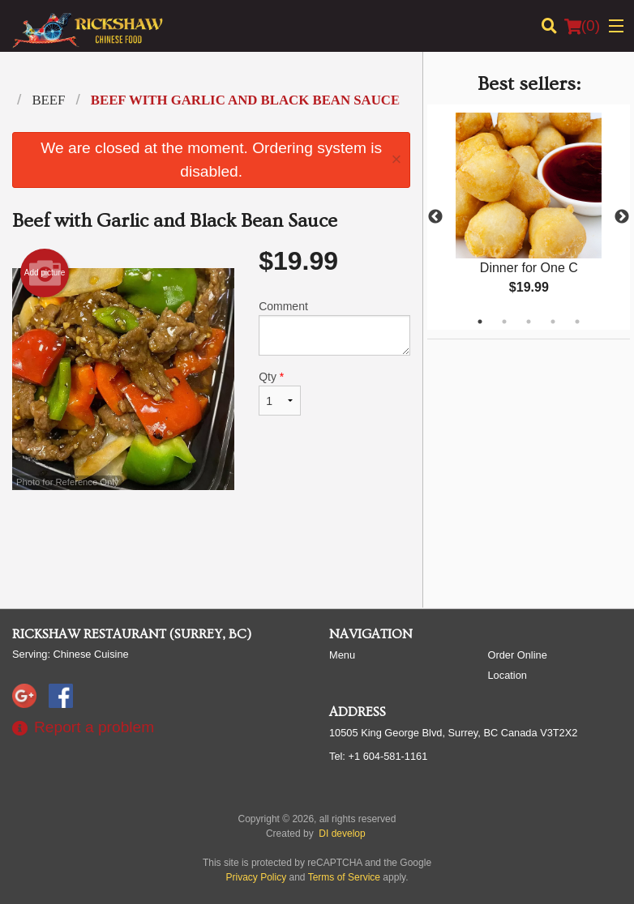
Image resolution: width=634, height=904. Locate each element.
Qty (280, 393)
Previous (435, 217)
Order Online (517, 655)
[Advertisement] (211, 542)
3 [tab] (528, 321)
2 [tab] (504, 321)
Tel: (378, 756)
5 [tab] (577, 321)
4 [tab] (553, 321)
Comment (334, 328)
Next (622, 217)
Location (507, 675)
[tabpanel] (528, 217)
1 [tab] (480, 321)
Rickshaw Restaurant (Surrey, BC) (131, 634)
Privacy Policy (256, 877)
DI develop (342, 833)
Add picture (45, 273)
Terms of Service (344, 877)
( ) (582, 26)
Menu (342, 655)
